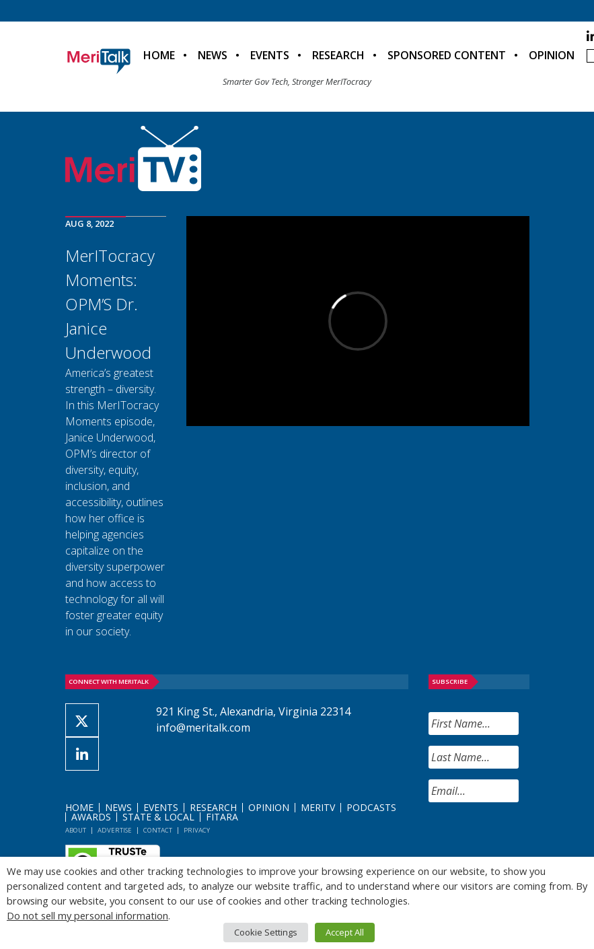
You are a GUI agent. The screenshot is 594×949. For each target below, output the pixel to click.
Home (159, 55)
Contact (157, 830)
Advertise (115, 830)
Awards (91, 816)
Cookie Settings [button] (265, 932)
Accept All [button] (345, 932)
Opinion (551, 55)
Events (269, 55)
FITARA (222, 816)
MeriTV (318, 807)
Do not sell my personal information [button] (87, 915)
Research (338, 55)
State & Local (158, 816)
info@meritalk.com (203, 727)
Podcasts (371, 807)
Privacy (197, 830)
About (75, 830)
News (212, 55)
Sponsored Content (446, 55)
